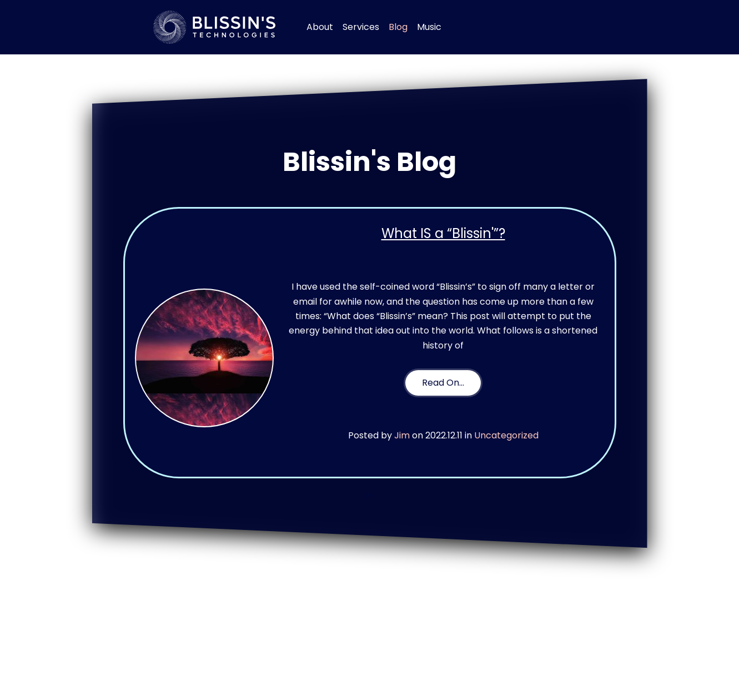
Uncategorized (506, 435)
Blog (398, 27)
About (319, 27)
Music (429, 27)
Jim (402, 435)
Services (361, 27)
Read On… (443, 382)
